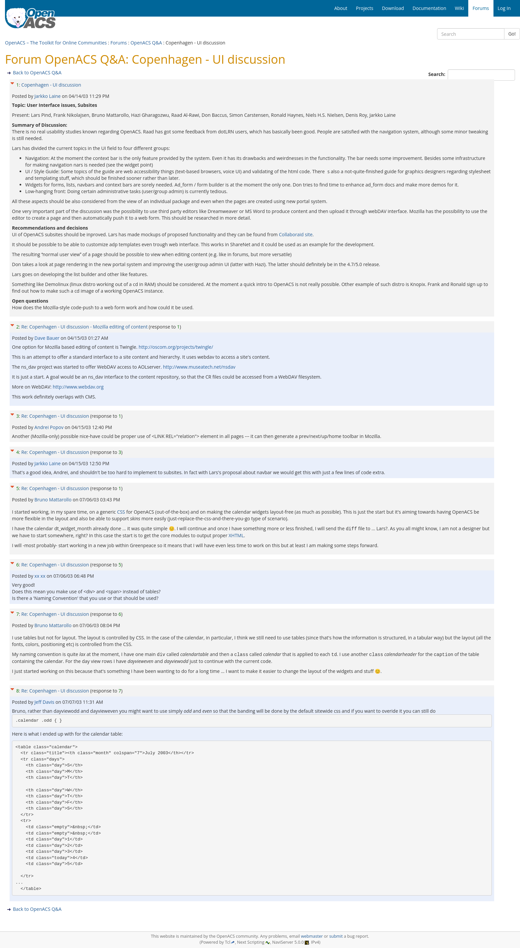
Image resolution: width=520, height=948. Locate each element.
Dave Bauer (47, 338)
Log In (504, 8)
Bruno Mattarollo (53, 499)
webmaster (312, 936)
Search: (437, 74)
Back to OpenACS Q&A (37, 72)
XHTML (236, 535)
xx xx (40, 575)
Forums (118, 42)
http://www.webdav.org (78, 387)
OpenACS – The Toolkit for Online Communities (56, 42)
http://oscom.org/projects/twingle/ (176, 347)
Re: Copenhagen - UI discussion (55, 416)
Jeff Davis (44, 701)
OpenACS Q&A (146, 42)
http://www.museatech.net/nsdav (199, 367)
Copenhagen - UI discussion (51, 85)
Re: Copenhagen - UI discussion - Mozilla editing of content (84, 327)
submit (336, 936)
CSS (121, 512)
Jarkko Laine (48, 96)
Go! (512, 34)
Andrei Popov (49, 427)
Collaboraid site (295, 234)
